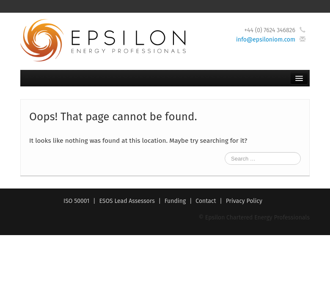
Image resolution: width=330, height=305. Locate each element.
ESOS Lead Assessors (126, 201)
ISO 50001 (76, 201)
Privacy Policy (244, 201)
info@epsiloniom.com (265, 39)
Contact (205, 201)
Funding (175, 201)
